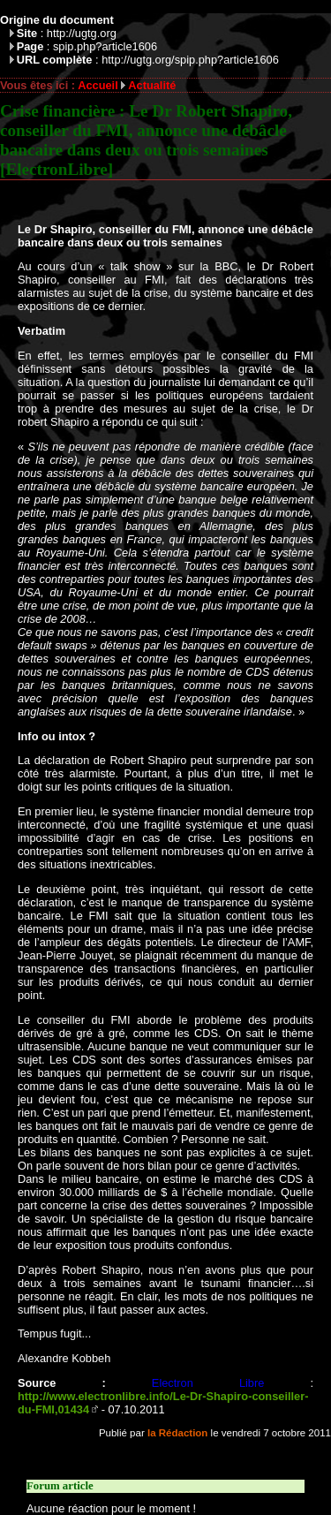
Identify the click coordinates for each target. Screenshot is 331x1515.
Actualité (152, 85)
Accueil (98, 85)
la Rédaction (177, 1433)
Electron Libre (208, 1383)
